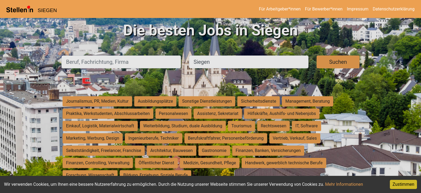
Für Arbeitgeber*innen (279, 9)
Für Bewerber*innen (324, 9)
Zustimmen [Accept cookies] (403, 184)
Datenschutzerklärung (394, 9)
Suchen (338, 62)
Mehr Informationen (344, 184)
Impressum (358, 9)
